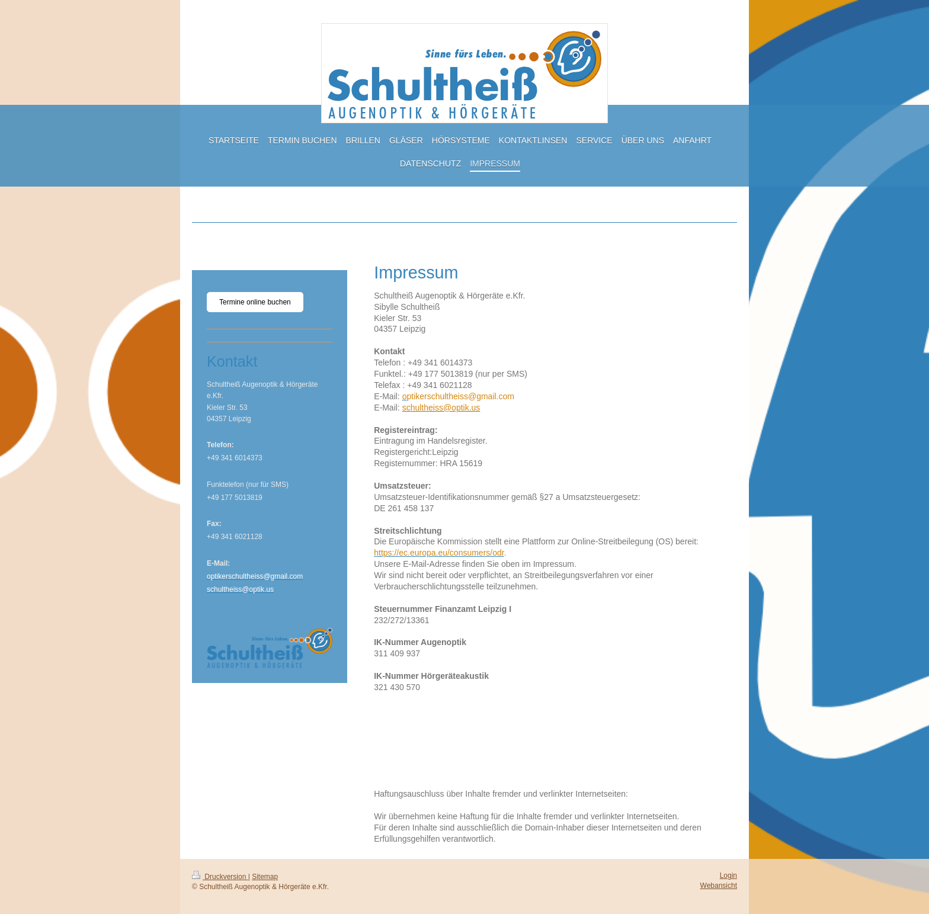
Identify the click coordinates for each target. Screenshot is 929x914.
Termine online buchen (255, 302)
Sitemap (265, 877)
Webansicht (718, 885)
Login (728, 875)
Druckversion (220, 877)
